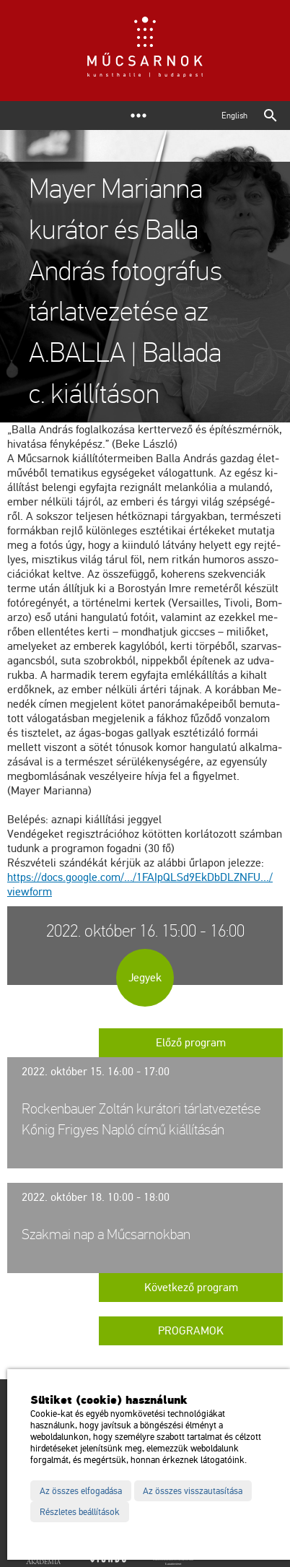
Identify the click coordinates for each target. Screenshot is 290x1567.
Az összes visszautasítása (192, 1491)
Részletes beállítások (80, 1512)
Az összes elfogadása (81, 1491)
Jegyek (145, 978)
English (234, 115)
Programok (191, 1331)
